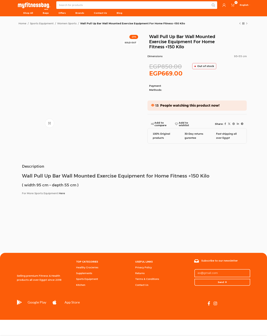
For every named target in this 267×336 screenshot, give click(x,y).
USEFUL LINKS (144, 261)
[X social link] (229, 124)
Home (22, 23)
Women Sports (67, 23)
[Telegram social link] (242, 124)
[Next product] (246, 23)
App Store (72, 302)
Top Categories (87, 261)
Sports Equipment (42, 23)
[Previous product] (240, 23)
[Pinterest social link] (233, 124)
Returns (140, 273)
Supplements (84, 273)
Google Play (37, 302)
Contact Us (141, 285)
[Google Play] (19, 302)
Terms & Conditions (147, 279)
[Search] (136, 5)
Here (62, 193)
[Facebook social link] (225, 124)
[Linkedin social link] (238, 124)
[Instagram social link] (215, 304)
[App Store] (54, 302)
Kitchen (80, 285)
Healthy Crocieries (87, 267)
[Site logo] (34, 4)
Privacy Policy (143, 267)
